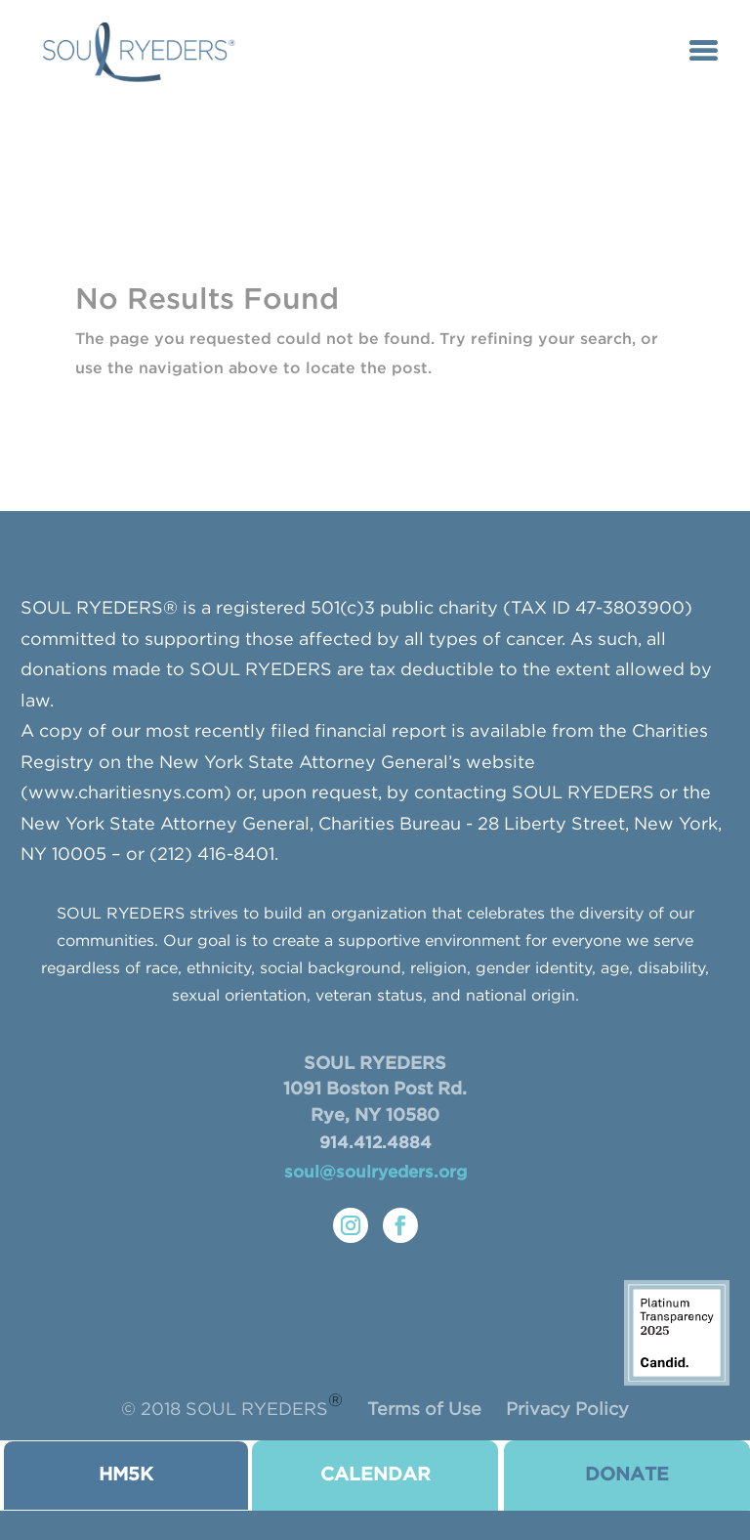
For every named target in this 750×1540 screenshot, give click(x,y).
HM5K (126, 1475)
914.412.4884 (375, 1143)
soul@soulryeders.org (375, 1173)
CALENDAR (375, 1475)
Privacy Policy (567, 1410)
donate (627, 1475)
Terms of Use (424, 1410)
